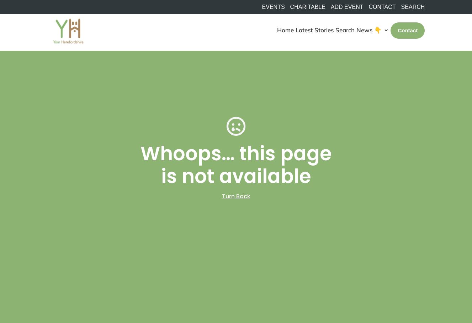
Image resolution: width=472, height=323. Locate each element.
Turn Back (236, 196)
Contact (382, 7)
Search (345, 30)
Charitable (307, 7)
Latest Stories (315, 30)
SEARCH (413, 7)
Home (285, 30)
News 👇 (369, 30)
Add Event (347, 7)
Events (273, 7)
